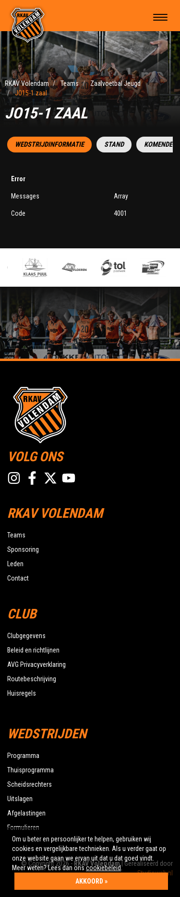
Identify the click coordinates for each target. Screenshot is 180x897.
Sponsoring (23, 549)
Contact (18, 578)
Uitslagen (20, 799)
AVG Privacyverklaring (36, 664)
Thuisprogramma (30, 770)
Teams (16, 535)
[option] (39, 267)
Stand (114, 144)
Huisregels (21, 693)
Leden (15, 564)
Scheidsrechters (29, 784)
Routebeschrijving (31, 679)
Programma (23, 755)
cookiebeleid (103, 868)
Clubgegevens (26, 636)
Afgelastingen (26, 813)
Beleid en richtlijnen (33, 650)
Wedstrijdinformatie (49, 144)
